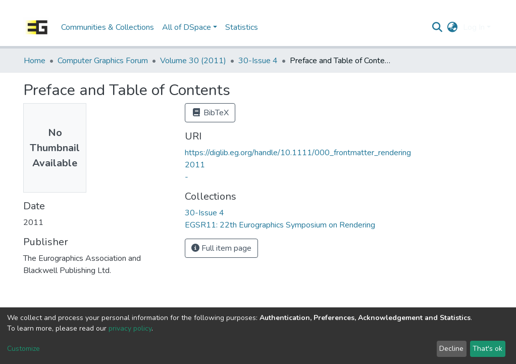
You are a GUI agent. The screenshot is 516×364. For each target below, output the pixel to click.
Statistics (241, 27)
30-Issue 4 (258, 60)
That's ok (487, 348)
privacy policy (130, 328)
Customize (23, 348)
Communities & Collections (107, 27)
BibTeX (210, 112)
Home (34, 60)
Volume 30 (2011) (193, 60)
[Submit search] (437, 27)
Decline (451, 348)
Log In (474, 27)
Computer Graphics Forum (103, 60)
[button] (452, 27)
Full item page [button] (221, 248)
